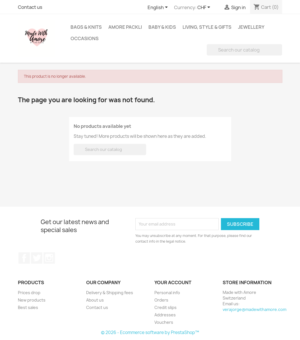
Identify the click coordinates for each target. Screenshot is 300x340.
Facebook (24, 258)
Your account (172, 282)
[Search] (244, 50)
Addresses (165, 315)
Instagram (49, 258)
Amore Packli (125, 27)
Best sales (28, 307)
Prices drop (29, 292)
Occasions (85, 38)
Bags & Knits (86, 27)
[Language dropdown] (159, 7)
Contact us (30, 7)
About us (95, 300)
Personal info (167, 292)
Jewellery (251, 27)
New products (31, 300)
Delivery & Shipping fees (109, 292)
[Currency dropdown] (204, 7)
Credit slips (165, 307)
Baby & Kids (162, 27)
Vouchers (163, 322)
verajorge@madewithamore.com (254, 309)
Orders (161, 300)
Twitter (36, 258)
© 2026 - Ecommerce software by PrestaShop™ (150, 332)
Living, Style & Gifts (207, 27)
